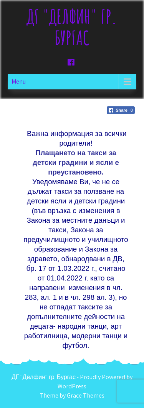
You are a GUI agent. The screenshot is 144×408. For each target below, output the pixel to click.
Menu (19, 81)
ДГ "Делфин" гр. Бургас (72, 27)
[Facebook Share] (121, 110)
